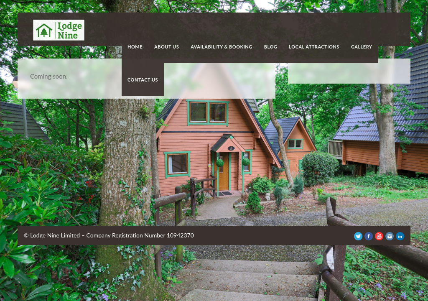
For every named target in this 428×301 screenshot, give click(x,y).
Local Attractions (314, 46)
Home (135, 46)
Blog (271, 46)
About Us (166, 46)
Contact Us (142, 79)
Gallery (361, 46)
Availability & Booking (221, 46)
